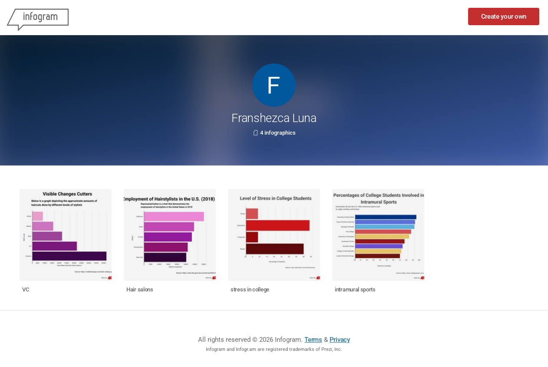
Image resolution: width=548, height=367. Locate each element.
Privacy (340, 340)
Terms (313, 340)
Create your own (504, 16)
